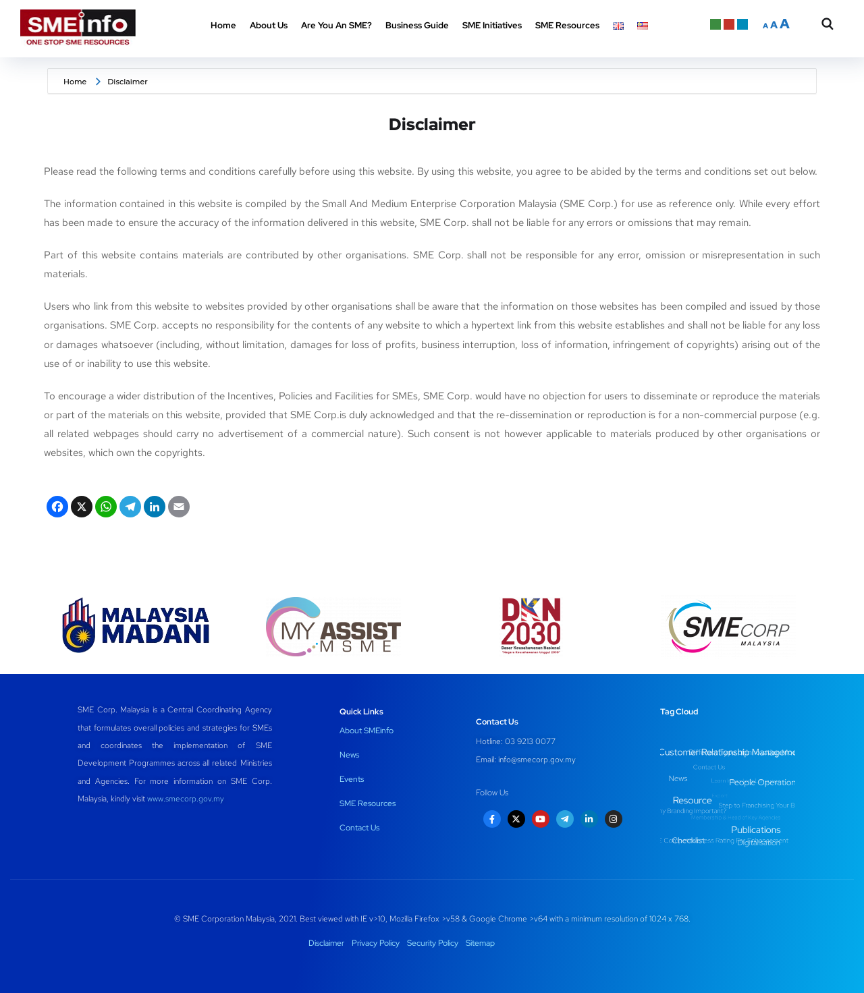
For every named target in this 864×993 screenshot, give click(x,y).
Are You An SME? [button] (336, 25)
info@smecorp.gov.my (537, 759)
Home (223, 25)
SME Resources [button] (567, 25)
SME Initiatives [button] (492, 25)
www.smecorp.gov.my (185, 798)
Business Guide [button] (417, 25)
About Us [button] (269, 25)
